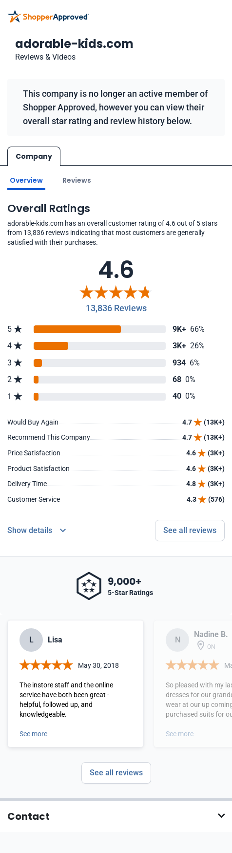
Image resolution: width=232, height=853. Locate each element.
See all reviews (116, 770)
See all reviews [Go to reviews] (189, 528)
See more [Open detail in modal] (33, 731)
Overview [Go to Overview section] (26, 178)
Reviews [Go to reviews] (76, 178)
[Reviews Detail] (36, 528)
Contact (28, 814)
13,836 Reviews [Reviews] (116, 305)
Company (34, 156)
